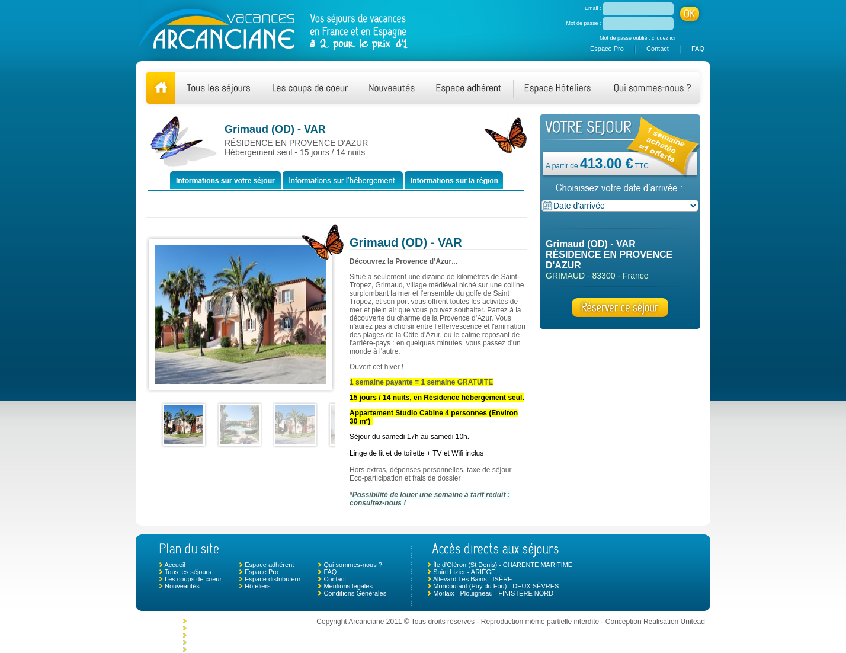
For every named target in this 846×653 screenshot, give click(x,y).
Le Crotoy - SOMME (217, 628)
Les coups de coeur (193, 578)
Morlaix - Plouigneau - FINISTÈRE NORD (493, 593)
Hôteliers (257, 586)
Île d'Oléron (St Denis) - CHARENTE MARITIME (502, 564)
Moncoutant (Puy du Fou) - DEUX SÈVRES (496, 586)
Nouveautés (182, 586)
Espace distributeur (272, 578)
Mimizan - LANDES (216, 642)
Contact (657, 48)
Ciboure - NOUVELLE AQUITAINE (238, 649)
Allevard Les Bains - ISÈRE (472, 578)
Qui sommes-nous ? (352, 564)
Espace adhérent (269, 564)
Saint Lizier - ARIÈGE (464, 571)
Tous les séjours (188, 571)
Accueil (174, 564)
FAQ (697, 48)
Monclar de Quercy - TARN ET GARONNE (249, 621)
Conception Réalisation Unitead (655, 621)
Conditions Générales (354, 593)
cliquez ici (663, 38)
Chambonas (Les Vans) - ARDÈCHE (241, 635)
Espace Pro (607, 48)
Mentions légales (348, 586)
